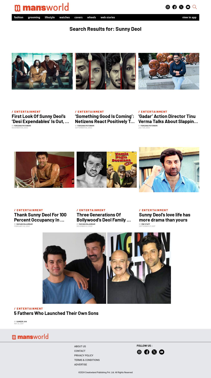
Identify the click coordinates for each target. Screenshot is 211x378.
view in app (189, 17)
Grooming (34, 17)
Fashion (18, 17)
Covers (78, 17)
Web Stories (108, 17)
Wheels (91, 17)
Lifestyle (50, 17)
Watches (64, 17)
